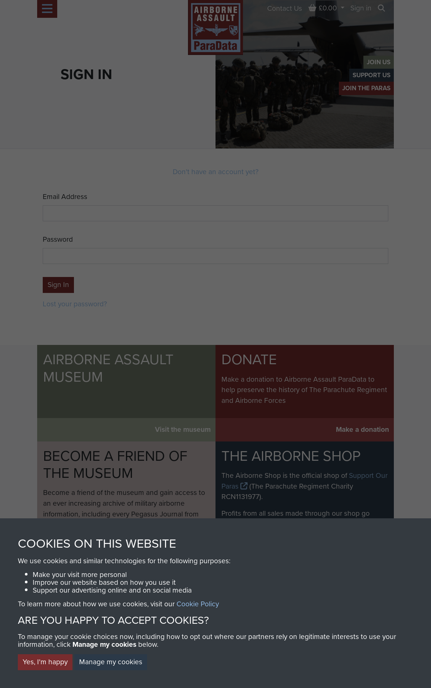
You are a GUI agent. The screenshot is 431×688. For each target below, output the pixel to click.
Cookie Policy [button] (197, 604)
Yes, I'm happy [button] (45, 661)
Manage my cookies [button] (110, 661)
